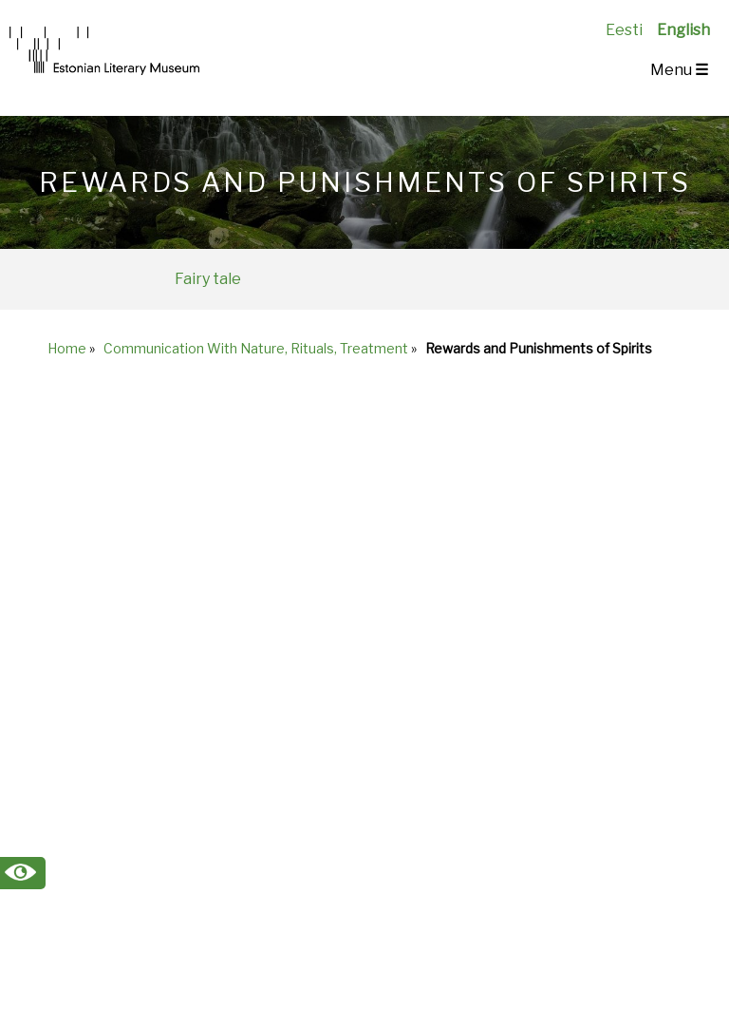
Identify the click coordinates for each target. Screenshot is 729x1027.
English (683, 30)
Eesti (624, 30)
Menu (679, 70)
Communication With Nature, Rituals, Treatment (255, 348)
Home (66, 348)
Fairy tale (208, 279)
